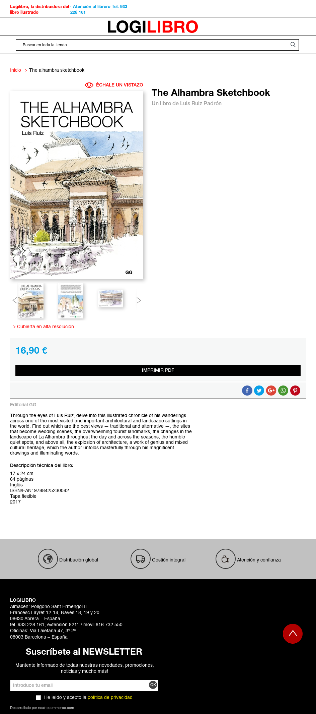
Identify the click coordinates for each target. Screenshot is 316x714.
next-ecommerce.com (56, 708)
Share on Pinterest (295, 390)
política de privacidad (110, 697)
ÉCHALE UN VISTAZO (114, 85)
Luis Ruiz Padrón (201, 104)
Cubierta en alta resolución (44, 326)
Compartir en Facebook (247, 390)
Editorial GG (23, 405)
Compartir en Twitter (259, 390)
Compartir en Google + (271, 390)
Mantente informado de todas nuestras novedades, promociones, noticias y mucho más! (84, 668)
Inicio (15, 70)
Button (283, 390)
